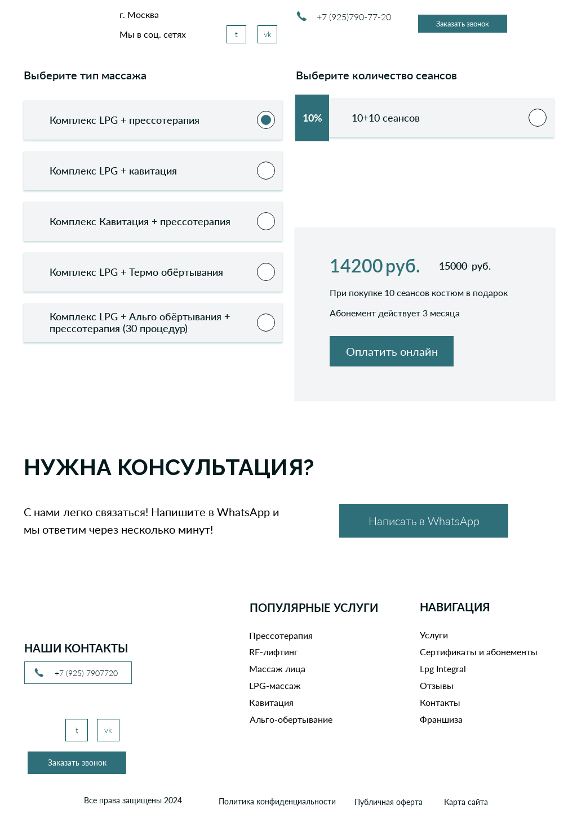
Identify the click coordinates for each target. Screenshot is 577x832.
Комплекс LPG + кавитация (113, 170)
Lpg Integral (443, 668)
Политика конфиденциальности (277, 801)
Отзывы (437, 685)
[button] (462, 24)
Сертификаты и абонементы (479, 651)
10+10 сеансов (361, 117)
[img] (53, 25)
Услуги (434, 634)
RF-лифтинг (273, 651)
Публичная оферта (388, 802)
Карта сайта (466, 802)
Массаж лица (277, 668)
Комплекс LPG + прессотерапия (124, 120)
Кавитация (271, 702)
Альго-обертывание (291, 719)
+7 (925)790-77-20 (354, 16)
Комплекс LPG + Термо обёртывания (136, 272)
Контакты (440, 702)
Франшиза (441, 719)
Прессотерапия (281, 635)
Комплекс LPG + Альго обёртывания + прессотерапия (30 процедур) (140, 322)
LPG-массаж (275, 685)
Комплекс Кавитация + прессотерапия (140, 221)
